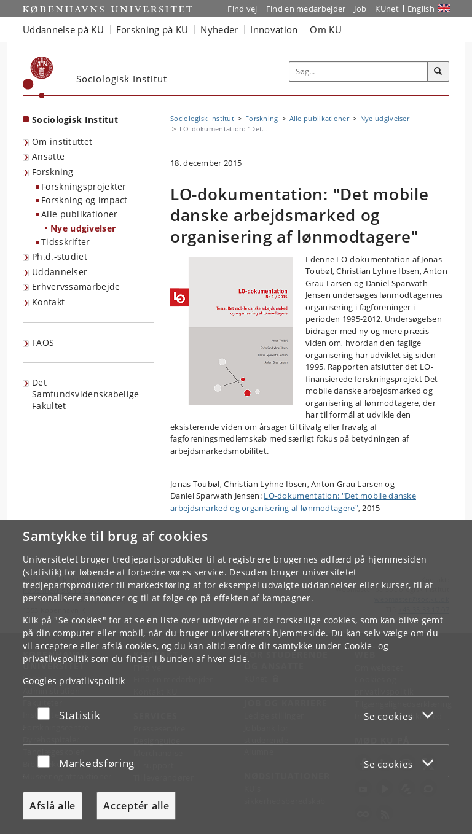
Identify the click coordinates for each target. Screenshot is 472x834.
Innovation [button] (273, 29)
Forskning (53, 171)
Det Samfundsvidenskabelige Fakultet (86, 393)
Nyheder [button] (219, 29)
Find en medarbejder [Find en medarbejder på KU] (306, 8)
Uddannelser (59, 272)
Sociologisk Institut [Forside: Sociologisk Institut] (75, 119)
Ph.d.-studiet (59, 256)
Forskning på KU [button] (152, 29)
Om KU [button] (326, 29)
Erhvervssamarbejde (76, 286)
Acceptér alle (136, 806)
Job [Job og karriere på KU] (360, 8)
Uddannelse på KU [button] (63, 29)
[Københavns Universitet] (38, 77)
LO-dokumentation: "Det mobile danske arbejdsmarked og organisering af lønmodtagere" (293, 501)
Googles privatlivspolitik (74, 681)
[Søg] (438, 71)
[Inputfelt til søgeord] (358, 71)
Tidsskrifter (65, 241)
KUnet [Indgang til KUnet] (387, 8)
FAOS (43, 342)
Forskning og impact (84, 200)
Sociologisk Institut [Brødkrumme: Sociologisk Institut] (202, 118)
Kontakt (48, 302)
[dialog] (236, 677)
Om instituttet (62, 141)
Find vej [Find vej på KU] (242, 8)
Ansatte (48, 156)
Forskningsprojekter (84, 186)
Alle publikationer (79, 214)
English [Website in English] (421, 8)
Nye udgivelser (83, 228)
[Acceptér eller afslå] (46, 713)
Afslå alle (53, 806)
